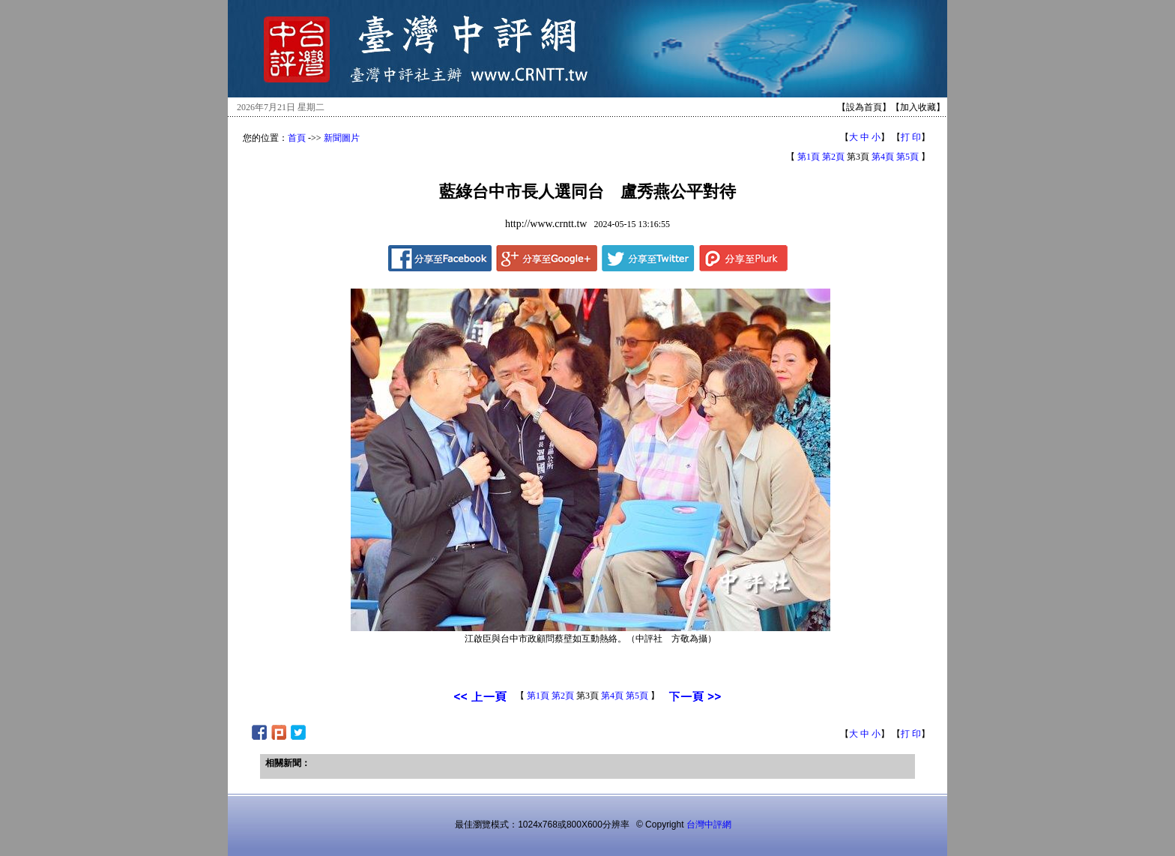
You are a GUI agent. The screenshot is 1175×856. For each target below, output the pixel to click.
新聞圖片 (342, 138)
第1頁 (808, 156)
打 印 (911, 137)
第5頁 (907, 156)
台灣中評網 (708, 824)
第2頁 (833, 156)
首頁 (297, 138)
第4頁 (883, 156)
